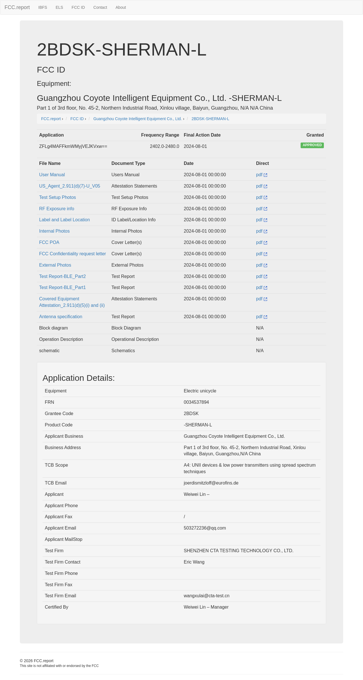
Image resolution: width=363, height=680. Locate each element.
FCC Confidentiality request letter (72, 253)
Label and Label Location (64, 219)
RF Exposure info (56, 208)
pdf (261, 174)
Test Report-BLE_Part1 (62, 287)
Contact (100, 7)
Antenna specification (60, 316)
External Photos (55, 265)
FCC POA (49, 242)
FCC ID (78, 7)
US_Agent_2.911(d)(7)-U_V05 (69, 186)
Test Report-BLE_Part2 (62, 276)
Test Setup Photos (57, 197)
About (121, 7)
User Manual (52, 174)
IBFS (42, 7)
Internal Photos (54, 231)
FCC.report (17, 7)
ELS (59, 7)
